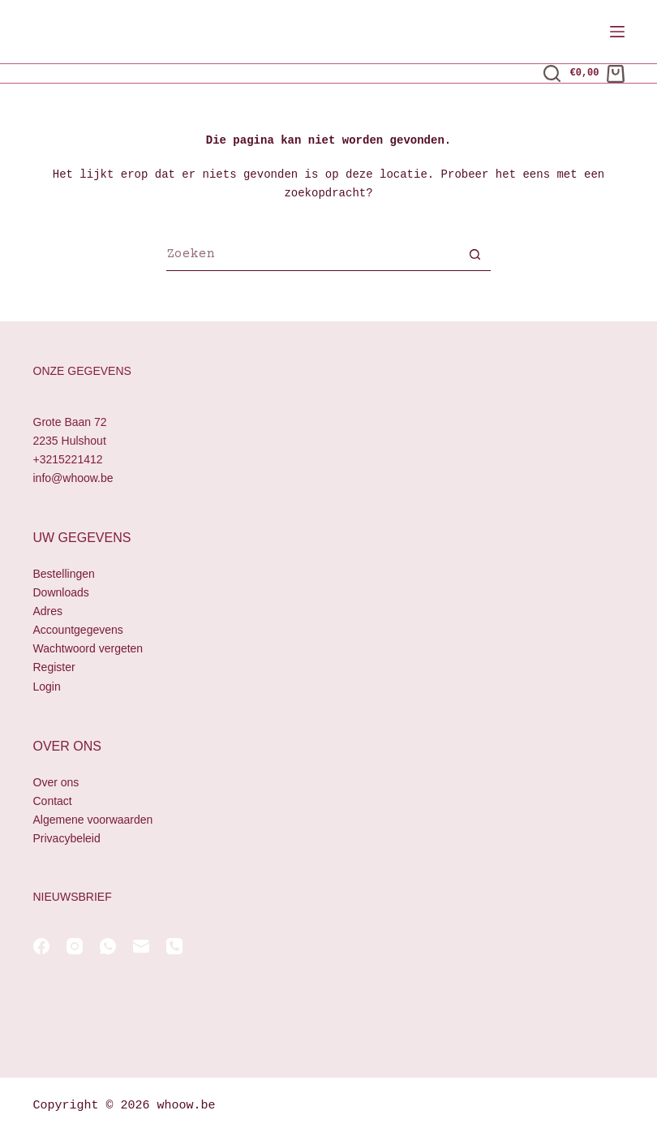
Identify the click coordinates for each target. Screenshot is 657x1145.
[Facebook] (41, 946)
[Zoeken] (551, 73)
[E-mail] (141, 946)
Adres (48, 611)
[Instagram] (75, 946)
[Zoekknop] (474, 256)
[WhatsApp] (108, 946)
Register (54, 667)
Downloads (61, 592)
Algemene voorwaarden (93, 819)
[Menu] (617, 31)
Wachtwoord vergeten (88, 649)
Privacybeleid (67, 838)
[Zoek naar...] (312, 256)
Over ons (56, 782)
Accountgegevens (78, 630)
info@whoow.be (73, 477)
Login (47, 686)
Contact (52, 800)
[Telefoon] (174, 946)
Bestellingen (64, 573)
